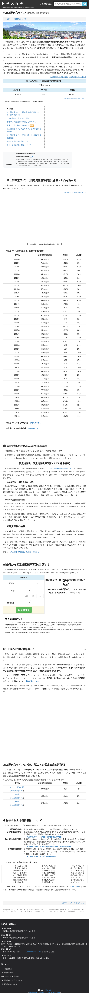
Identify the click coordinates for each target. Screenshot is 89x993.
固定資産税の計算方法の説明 (19, 118)
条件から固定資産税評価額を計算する (21, 122)
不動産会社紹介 (9, 984)
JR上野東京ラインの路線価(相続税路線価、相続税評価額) (48, 846)
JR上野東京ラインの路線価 (77, 77)
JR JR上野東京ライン (16, 791)
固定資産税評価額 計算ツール (61, 468)
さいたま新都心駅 (17, 787)
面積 (12, 591)
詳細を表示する (35, 423)
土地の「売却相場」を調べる (18, 125)
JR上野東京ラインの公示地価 (59, 77)
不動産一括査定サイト (12, 980)
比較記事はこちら (32, 681)
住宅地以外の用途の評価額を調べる (75, 99)
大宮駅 (17, 794)
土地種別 (10, 603)
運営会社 (6, 968)
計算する (24, 610)
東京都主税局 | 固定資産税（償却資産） (26, 552)
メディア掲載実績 (10, 976)
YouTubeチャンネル (34, 952)
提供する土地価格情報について (19, 141)
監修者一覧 (7, 972)
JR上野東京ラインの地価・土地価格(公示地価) (44, 837)
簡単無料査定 (45, 4)
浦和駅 (17, 801)
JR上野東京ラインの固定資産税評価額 (41, 856)
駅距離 (11, 583)
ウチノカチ (74, 886)
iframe (65, 127)
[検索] (84, 4)
